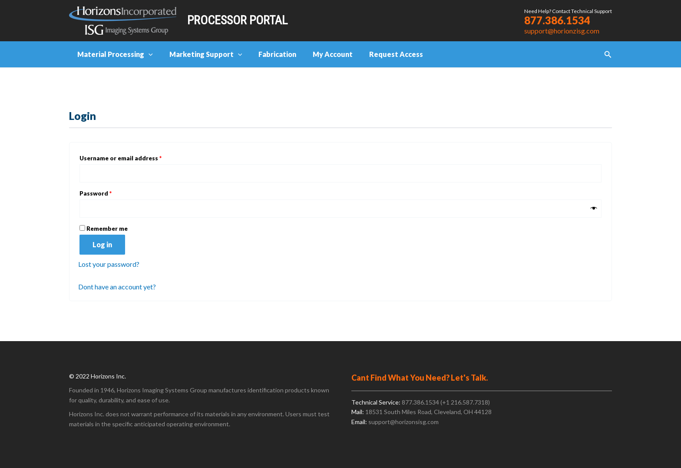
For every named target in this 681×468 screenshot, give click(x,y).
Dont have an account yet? (117, 286)
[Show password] (594, 208)
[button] (608, 54)
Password (108, 192)
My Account (324, 54)
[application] (147, 54)
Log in (102, 245)
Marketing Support (201, 54)
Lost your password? (108, 264)
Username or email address (133, 157)
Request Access (384, 54)
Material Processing (114, 54)
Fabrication (271, 54)
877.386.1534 (557, 20)
